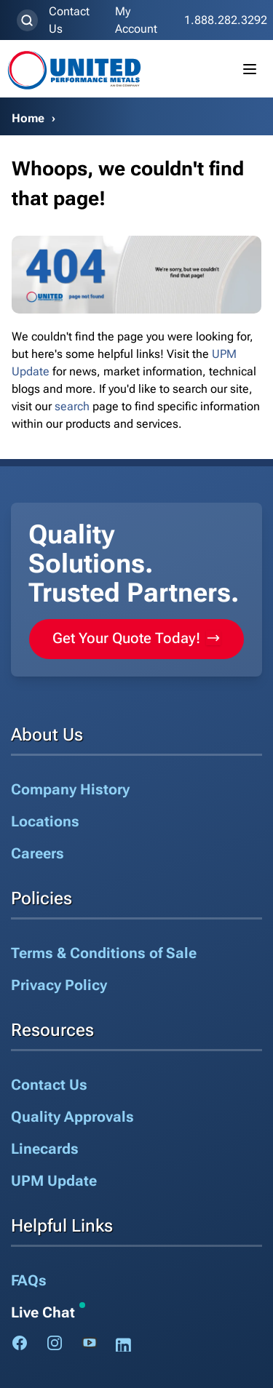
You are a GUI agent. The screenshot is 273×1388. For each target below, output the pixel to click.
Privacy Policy (59, 985)
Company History (70, 789)
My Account (136, 20)
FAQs (29, 1280)
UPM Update (54, 1180)
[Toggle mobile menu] (249, 69)
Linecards (45, 1148)
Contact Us (69, 20)
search (72, 406)
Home (28, 118)
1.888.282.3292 (225, 20)
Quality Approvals (72, 1116)
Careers (37, 853)
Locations (45, 821)
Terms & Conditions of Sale (104, 953)
